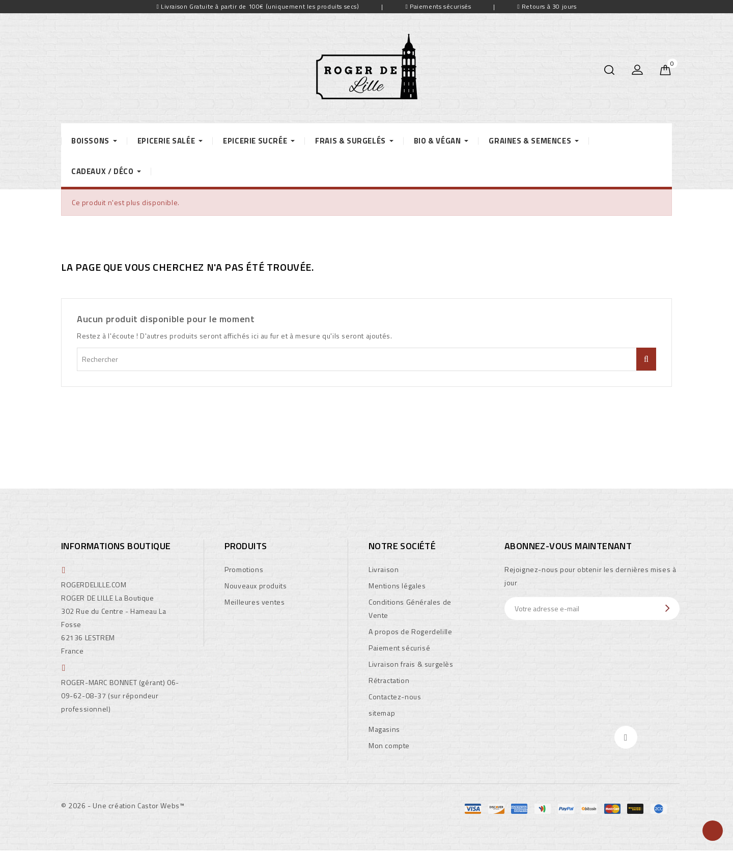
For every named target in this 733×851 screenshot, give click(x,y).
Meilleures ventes (254, 602)
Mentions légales (397, 585)
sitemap (382, 712)
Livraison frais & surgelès (411, 664)
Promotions (243, 569)
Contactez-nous (395, 696)
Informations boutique (116, 546)
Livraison (384, 569)
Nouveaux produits (255, 585)
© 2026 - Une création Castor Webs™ (122, 805)
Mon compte (389, 745)
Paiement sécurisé (399, 647)
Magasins (384, 729)
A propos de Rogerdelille (410, 631)
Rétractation (389, 680)
